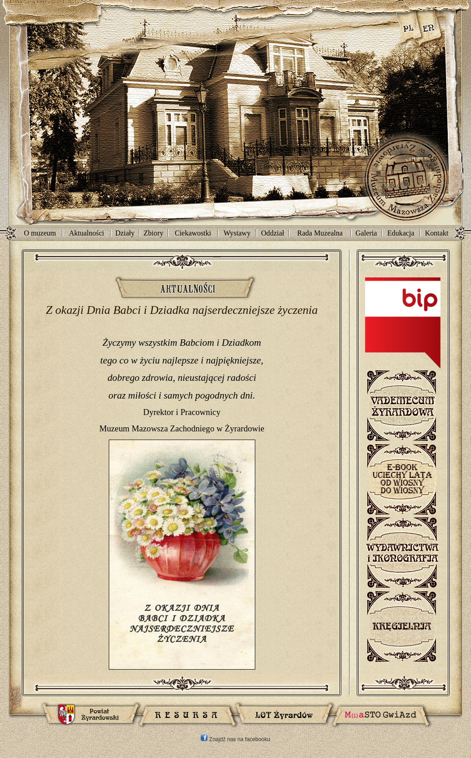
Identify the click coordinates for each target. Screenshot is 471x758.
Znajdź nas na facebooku (235, 739)
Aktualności (86, 233)
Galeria (366, 233)
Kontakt (437, 233)
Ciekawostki (193, 233)
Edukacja (401, 233)
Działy (125, 233)
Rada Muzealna (320, 233)
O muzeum (40, 233)
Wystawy (236, 233)
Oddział (272, 233)
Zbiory (154, 233)
